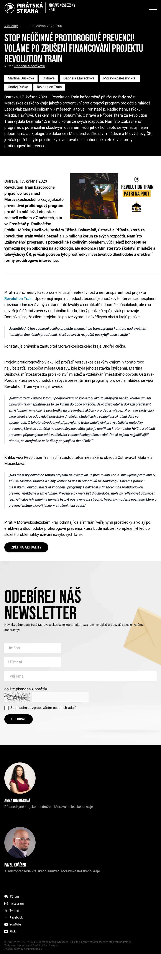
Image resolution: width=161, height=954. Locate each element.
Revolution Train (49, 87)
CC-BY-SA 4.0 (29, 942)
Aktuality (11, 26)
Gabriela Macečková (29, 66)
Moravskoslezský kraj (119, 78)
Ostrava (49, 78)
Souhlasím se (43, 708)
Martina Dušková (21, 78)
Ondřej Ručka (18, 87)
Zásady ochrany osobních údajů (23, 949)
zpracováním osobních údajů (54, 708)
